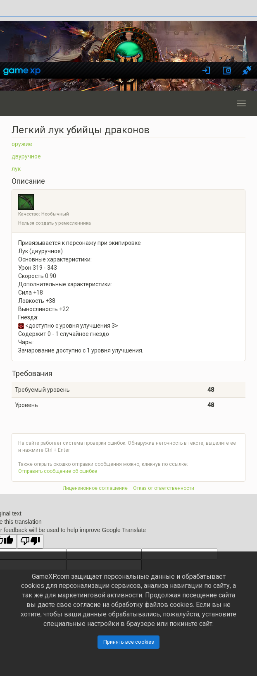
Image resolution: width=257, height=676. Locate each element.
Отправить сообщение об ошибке (57, 471)
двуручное (26, 156)
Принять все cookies (128, 642)
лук (16, 168)
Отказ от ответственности (163, 488)
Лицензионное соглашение (95, 488)
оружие (22, 144)
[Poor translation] (30, 541)
